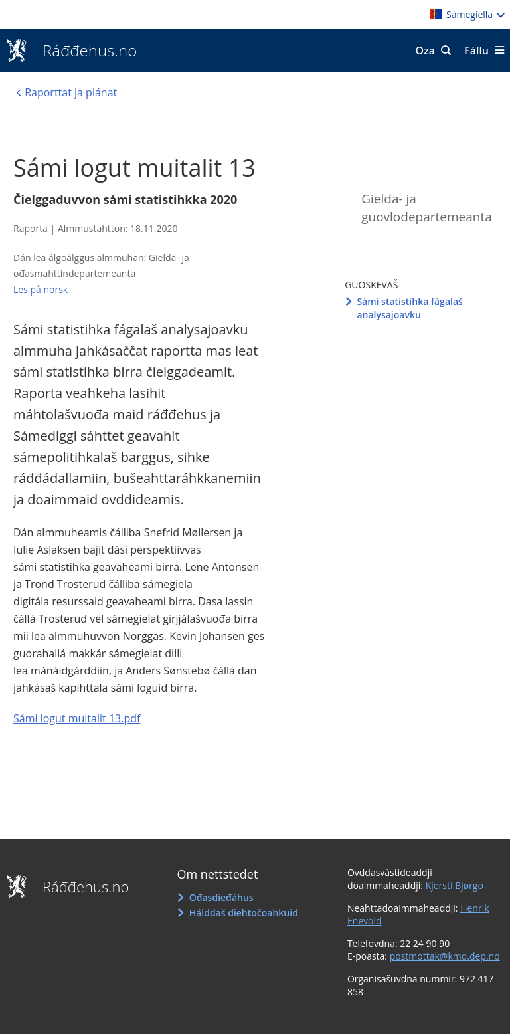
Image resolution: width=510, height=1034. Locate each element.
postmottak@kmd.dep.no (445, 956)
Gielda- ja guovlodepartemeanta (426, 207)
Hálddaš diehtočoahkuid (243, 912)
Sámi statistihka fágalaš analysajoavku (409, 308)
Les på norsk (40, 289)
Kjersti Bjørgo (454, 885)
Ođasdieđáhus (221, 897)
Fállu (476, 50)
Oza (426, 50)
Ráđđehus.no (86, 50)
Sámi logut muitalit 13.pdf (76, 718)
